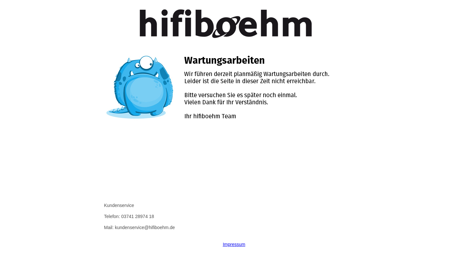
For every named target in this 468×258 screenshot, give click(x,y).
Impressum (234, 244)
